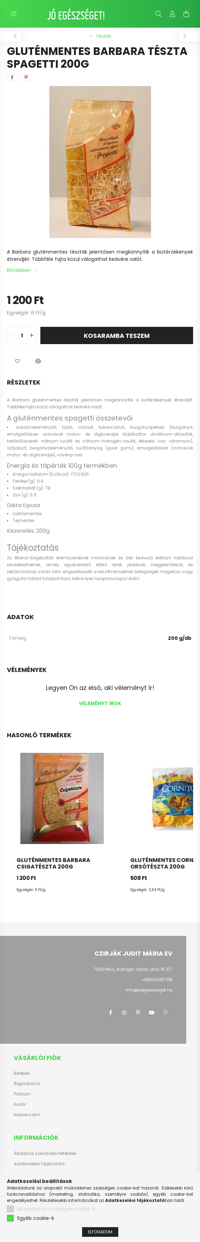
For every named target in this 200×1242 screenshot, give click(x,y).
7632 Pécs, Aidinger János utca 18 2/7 (133, 969)
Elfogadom (100, 1232)
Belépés (22, 1073)
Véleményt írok (100, 703)
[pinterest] (26, 77)
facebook (110, 1013)
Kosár (20, 1104)
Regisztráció (27, 1083)
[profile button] (172, 14)
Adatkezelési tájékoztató (39, 1164)
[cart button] (186, 14)
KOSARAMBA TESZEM (117, 335)
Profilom (22, 1094)
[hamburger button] (14, 14)
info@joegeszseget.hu (149, 990)
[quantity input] (22, 335)
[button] (17, 361)
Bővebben (19, 270)
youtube (152, 1013)
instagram (124, 1013)
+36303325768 (156, 980)
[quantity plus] (31, 335)
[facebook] (12, 77)
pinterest (138, 1013)
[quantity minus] (12, 335)
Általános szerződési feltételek (45, 1153)
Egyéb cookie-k (35, 1218)
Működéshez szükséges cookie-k (56, 1209)
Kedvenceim (27, 1114)
